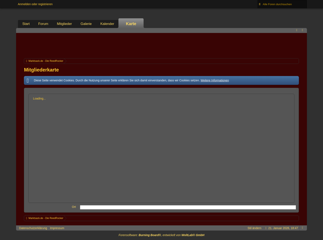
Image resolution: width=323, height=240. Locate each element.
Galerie (86, 24)
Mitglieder (64, 24)
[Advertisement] (161, 45)
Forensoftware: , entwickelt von (161, 235)
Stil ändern (254, 228)
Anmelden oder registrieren (35, 4)
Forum (43, 24)
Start (25, 24)
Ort (74, 206)
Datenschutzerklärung (33, 228)
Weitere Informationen (215, 80)
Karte (131, 23)
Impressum (57, 228)
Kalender (107, 24)
